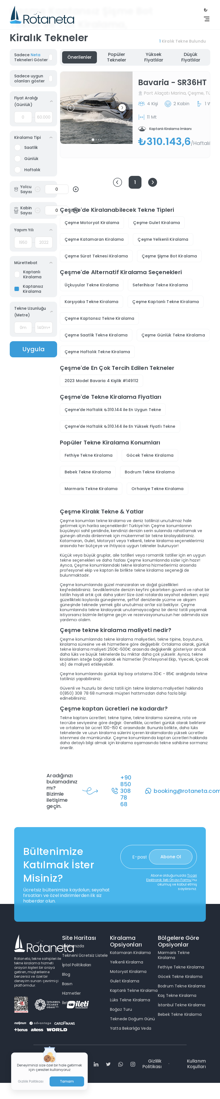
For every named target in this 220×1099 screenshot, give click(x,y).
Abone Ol (170, 857)
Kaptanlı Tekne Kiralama (134, 990)
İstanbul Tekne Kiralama (181, 1005)
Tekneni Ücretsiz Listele (85, 955)
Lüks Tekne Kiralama (130, 1000)
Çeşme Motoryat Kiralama (92, 222)
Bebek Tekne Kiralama (88, 472)
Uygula (33, 349)
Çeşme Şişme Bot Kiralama (169, 256)
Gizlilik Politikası (152, 1064)
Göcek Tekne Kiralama (149, 455)
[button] (70, 108)
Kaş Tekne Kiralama (177, 995)
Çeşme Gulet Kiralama (156, 222)
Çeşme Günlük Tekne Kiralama (173, 335)
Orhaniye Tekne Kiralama (157, 488)
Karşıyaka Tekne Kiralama (91, 301)
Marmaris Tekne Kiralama (91, 488)
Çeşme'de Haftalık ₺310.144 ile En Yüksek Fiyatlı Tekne (120, 426)
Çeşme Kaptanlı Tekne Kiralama (165, 301)
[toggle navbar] (204, 10)
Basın (67, 984)
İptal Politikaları (76, 965)
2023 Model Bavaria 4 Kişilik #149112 (101, 380)
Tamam (67, 1081)
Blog (66, 974)
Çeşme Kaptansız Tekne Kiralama (99, 318)
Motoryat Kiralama (128, 971)
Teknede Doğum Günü (132, 1019)
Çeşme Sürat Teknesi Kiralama (96, 256)
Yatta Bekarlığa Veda (130, 1028)
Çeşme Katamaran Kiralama (94, 239)
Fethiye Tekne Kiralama (89, 455)
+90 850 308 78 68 (126, 791)
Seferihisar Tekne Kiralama (160, 285)
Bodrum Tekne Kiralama (150, 472)
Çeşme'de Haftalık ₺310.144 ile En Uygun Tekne (113, 409)
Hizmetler (71, 993)
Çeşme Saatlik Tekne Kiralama (96, 335)
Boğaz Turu (121, 1009)
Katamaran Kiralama (130, 952)
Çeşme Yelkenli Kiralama (163, 239)
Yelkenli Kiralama (126, 962)
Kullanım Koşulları (196, 1064)
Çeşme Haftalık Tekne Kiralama (97, 352)
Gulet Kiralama (124, 981)
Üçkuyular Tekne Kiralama (92, 285)
